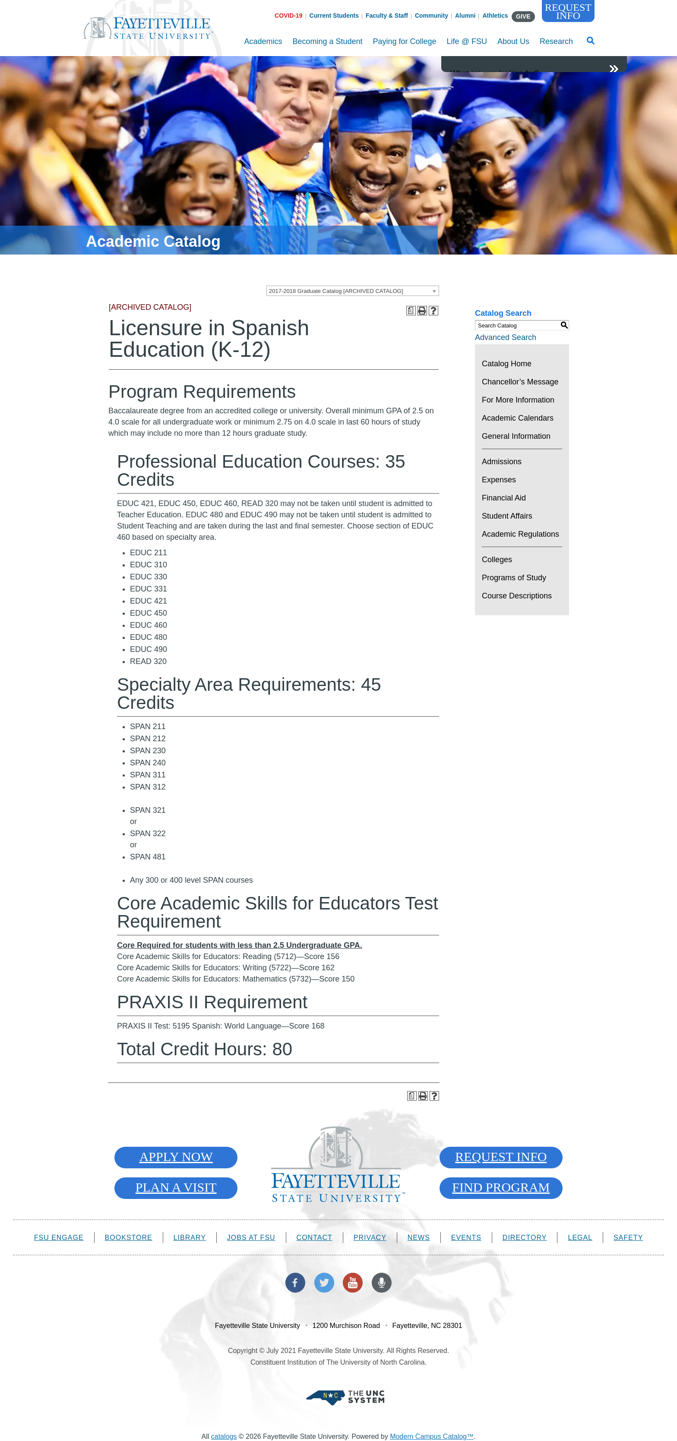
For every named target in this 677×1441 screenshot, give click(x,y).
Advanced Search (505, 337)
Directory (525, 1237)
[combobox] (352, 291)
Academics (263, 46)
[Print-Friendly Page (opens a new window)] (422, 310)
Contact (314, 1237)
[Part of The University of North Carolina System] (345, 1397)
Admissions (502, 461)
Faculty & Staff (387, 15)
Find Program (501, 1187)
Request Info (568, 11)
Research (556, 46)
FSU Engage (59, 1237)
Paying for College (405, 46)
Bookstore (128, 1237)
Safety (628, 1237)
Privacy (370, 1237)
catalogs (224, 1436)
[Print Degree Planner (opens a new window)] (411, 310)
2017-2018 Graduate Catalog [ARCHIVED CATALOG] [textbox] (336, 291)
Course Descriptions (517, 596)
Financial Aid (504, 498)
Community (431, 15)
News (419, 1237)
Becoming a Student (327, 46)
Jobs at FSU (251, 1237)
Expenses (499, 479)
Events (466, 1237)
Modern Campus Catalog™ (432, 1436)
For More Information (518, 400)
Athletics (495, 15)
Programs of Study (514, 577)
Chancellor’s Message (520, 382)
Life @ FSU (467, 46)
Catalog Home (506, 363)
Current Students (334, 15)
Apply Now (176, 1156)
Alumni (465, 15)
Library (190, 1237)
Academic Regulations (520, 534)
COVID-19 (289, 15)
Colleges (497, 559)
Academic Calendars (518, 418)
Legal (580, 1237)
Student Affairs (507, 516)
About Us (513, 46)
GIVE (523, 16)
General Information (516, 436)
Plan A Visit (176, 1187)
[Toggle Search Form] (591, 43)
